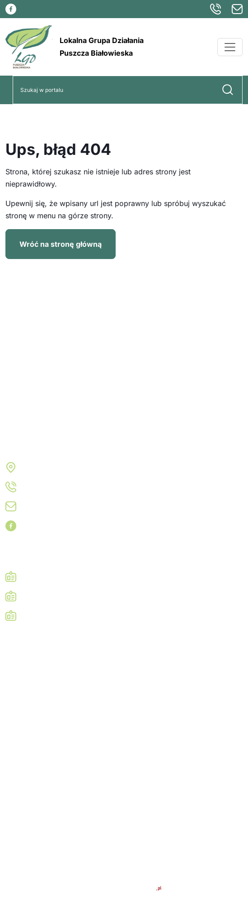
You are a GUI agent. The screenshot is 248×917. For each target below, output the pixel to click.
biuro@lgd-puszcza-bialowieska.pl (82, 506)
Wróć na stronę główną (60, 244)
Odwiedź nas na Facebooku (70, 525)
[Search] (113, 90)
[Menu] (230, 47)
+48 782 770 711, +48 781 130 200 (83, 486)
